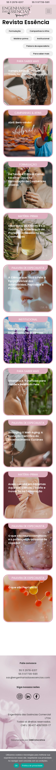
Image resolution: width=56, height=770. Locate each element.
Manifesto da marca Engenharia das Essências (25, 331)
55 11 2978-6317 (15, 2)
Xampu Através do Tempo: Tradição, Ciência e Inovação (27, 72)
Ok (16, 765)
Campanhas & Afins (39, 31)
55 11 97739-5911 (40, 2)
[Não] (52, 760)
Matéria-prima (21, 38)
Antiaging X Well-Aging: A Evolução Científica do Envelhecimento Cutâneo (25, 436)
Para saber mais (41, 53)
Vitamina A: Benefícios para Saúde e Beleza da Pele (27, 382)
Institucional (43, 38)
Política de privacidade (32, 765)
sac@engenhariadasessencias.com (28, 677)
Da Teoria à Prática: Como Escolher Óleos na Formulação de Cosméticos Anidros (27, 179)
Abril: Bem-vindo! (20, 122)
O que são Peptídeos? (23, 587)
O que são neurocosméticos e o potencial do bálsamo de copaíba (27, 539)
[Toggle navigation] (49, 11)
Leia (44, 100)
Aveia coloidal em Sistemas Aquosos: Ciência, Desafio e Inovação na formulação (27, 487)
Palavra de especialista (37, 46)
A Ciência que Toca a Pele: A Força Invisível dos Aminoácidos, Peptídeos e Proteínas (27, 283)
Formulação (15, 31)
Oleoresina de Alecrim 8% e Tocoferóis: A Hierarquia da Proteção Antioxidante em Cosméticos (26, 231)
